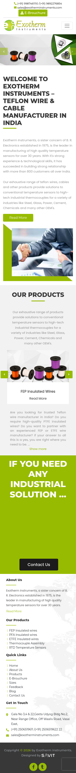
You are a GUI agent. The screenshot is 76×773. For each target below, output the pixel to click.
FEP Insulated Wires (38, 391)
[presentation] (4, 374)
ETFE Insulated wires (24, 639)
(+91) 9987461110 (27, 3)
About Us (15, 670)
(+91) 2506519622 (46, 729)
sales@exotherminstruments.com (39, 7)
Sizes (12, 683)
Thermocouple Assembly (26, 643)
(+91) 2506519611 (22, 729)
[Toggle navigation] (67, 26)
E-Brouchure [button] (32, 13)
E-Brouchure (18, 678)
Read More (18, 218)
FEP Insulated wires (23, 630)
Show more (37, 449)
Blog (12, 691)
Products (15, 674)
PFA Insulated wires (23, 635)
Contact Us (39, 564)
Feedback (16, 687)
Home (13, 665)
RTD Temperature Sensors (27, 647)
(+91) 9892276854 (51, 3)
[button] (4, 51)
